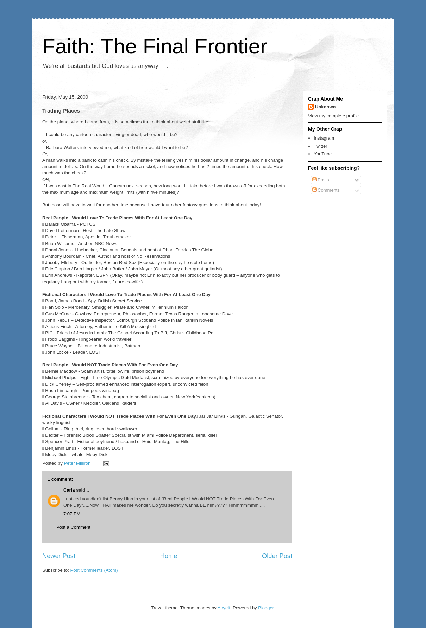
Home (168, 555)
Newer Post (58, 555)
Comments (326, 190)
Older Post (277, 555)
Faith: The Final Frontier (154, 46)
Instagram (324, 138)
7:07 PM (71, 514)
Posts (320, 179)
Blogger (266, 607)
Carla (69, 490)
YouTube (323, 153)
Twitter (320, 146)
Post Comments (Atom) (94, 570)
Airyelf (224, 607)
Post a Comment (73, 527)
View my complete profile (333, 115)
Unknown (325, 106)
